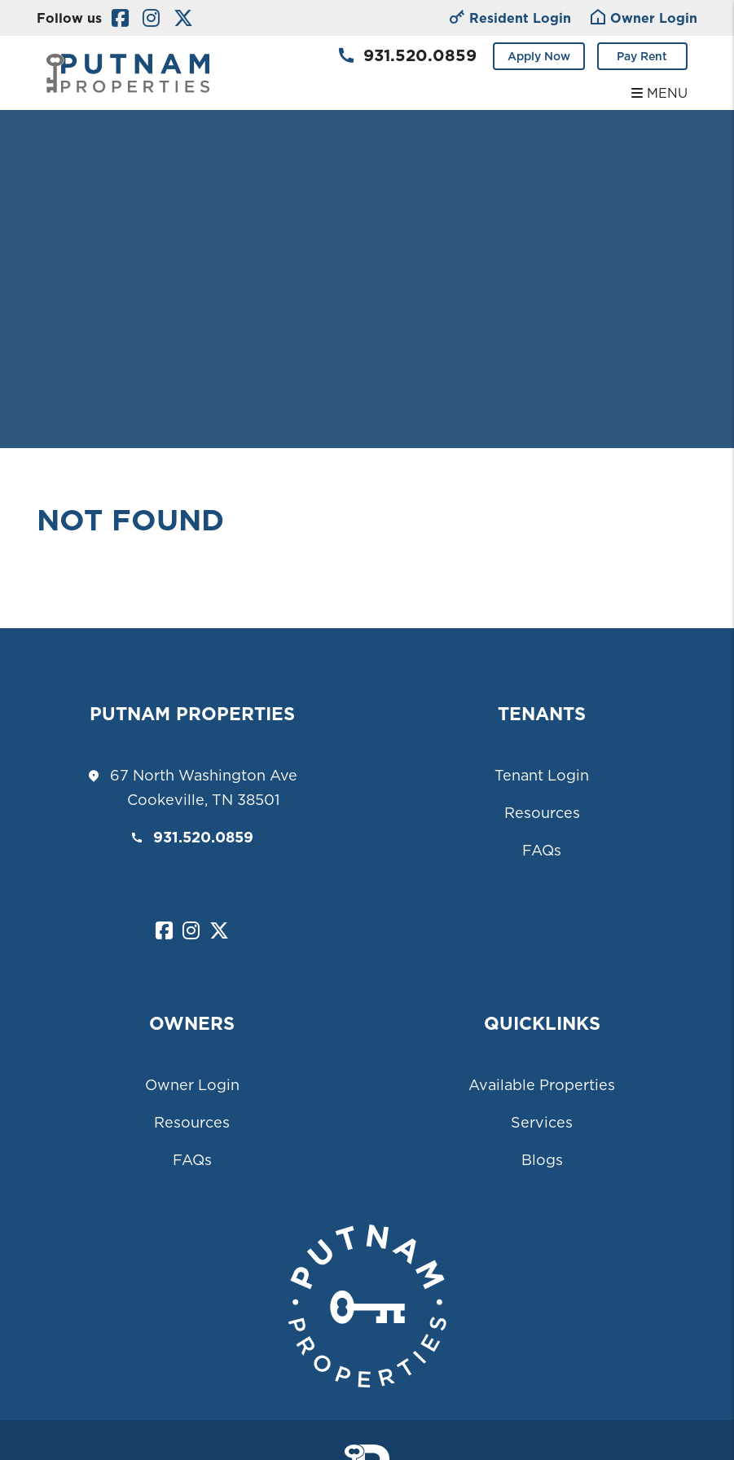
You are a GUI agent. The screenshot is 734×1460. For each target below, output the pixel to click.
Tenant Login (541, 775)
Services (542, 1122)
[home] (127, 72)
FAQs (541, 850)
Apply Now (539, 56)
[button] (120, 18)
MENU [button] (659, 93)
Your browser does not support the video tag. (367, 224)
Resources (542, 813)
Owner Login (192, 1085)
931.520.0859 (420, 55)
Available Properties (541, 1085)
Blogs (542, 1160)
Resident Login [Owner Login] (510, 19)
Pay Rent (642, 56)
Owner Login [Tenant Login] (644, 19)
